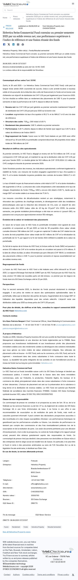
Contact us (57, 559)
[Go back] (10, 27)
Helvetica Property (37, 527)
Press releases (16, 18)
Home (5, 18)
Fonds (26, 527)
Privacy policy (63, 574)
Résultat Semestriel (54, 527)
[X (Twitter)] (73, 574)
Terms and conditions (46, 574)
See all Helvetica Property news (17, 532)
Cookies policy (28, 574)
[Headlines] (16, 3)
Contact (7, 574)
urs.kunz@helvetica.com (65, 325)
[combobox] (39, 10)
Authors (16, 574)
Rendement (16, 527)
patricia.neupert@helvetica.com (15, 328)
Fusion (6, 527)
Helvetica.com (20, 311)
